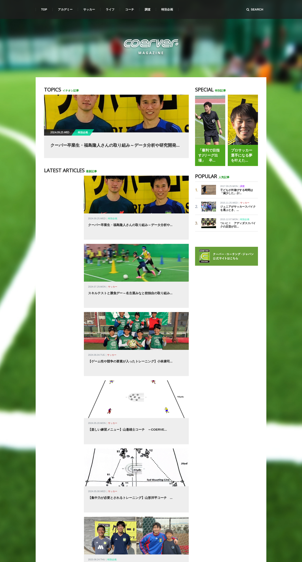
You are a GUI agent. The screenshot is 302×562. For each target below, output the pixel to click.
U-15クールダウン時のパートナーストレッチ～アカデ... (127, 472)
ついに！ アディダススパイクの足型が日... (238, 225)
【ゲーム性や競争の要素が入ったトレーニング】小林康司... (130, 290)
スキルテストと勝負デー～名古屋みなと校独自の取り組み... (130, 259)
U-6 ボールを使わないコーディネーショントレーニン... (127, 503)
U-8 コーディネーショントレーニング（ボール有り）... (127, 411)
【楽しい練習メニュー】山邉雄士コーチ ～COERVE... (127, 320)
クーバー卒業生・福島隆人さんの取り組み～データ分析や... (130, 229)
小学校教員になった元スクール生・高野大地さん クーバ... (130, 381)
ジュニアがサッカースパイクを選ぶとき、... (238, 208)
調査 (242, 186)
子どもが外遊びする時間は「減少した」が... (236, 191)
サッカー (112, 253)
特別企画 (112, 222)
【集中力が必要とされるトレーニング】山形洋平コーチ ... (130, 351)
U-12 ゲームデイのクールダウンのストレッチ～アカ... (126, 442)
